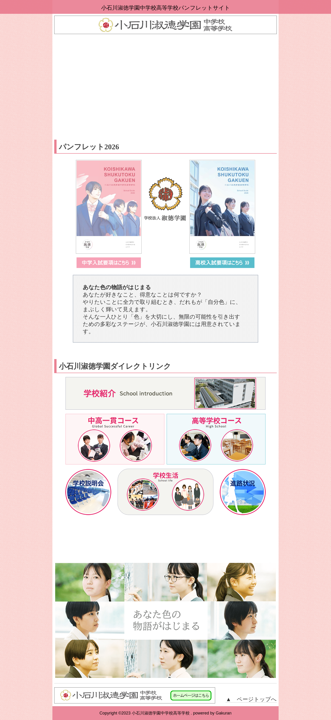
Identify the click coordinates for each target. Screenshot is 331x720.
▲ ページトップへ (251, 699)
